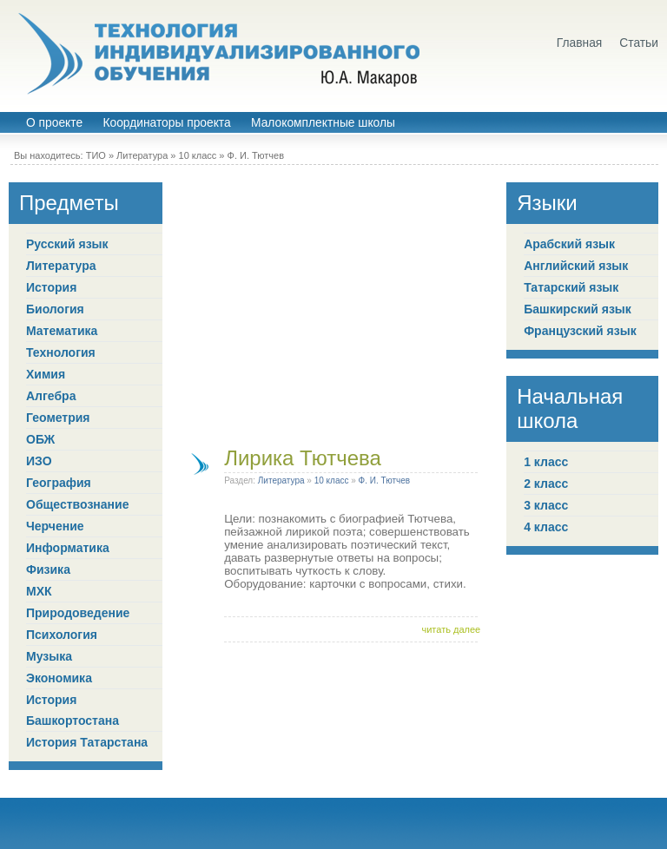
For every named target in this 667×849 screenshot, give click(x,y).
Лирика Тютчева (302, 458)
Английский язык (576, 266)
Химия (45, 374)
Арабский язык (569, 244)
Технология (61, 352)
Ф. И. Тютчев (256, 155)
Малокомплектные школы (323, 122)
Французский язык (580, 331)
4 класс (546, 527)
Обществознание (77, 504)
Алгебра (51, 396)
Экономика (59, 678)
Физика (48, 569)
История (51, 287)
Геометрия (58, 417)
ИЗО (39, 461)
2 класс (546, 483)
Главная (580, 42)
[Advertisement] (334, 303)
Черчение (55, 526)
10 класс (198, 155)
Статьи (638, 42)
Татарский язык (571, 287)
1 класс (546, 462)
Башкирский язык (577, 309)
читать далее (450, 629)
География (58, 483)
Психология (61, 635)
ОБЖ (40, 439)
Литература (142, 155)
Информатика (67, 548)
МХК (39, 591)
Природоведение (77, 613)
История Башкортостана (72, 710)
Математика (61, 331)
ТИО (96, 155)
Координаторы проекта (166, 122)
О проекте (54, 122)
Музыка (49, 656)
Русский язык (67, 244)
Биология (55, 309)
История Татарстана (87, 742)
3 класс (546, 505)
